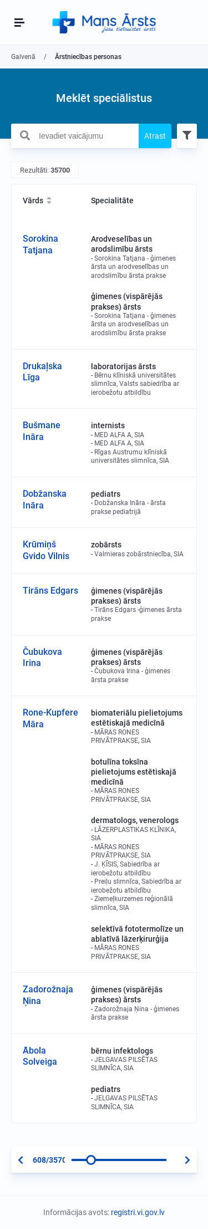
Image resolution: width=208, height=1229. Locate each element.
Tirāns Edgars (50, 590)
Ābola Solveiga (40, 1056)
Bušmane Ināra (41, 431)
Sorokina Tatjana (40, 244)
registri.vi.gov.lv (138, 1212)
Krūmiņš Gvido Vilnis (46, 550)
